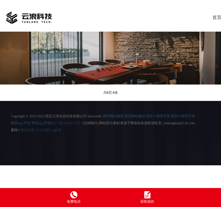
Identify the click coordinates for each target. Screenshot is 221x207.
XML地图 (42, 130)
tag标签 (56, 130)
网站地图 (28, 130)
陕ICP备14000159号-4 (67, 123)
